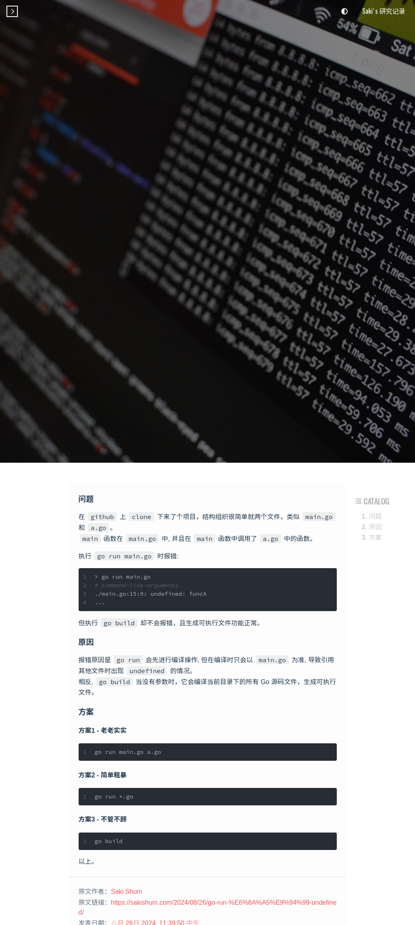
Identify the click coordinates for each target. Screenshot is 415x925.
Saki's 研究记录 (383, 11)
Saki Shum (126, 891)
